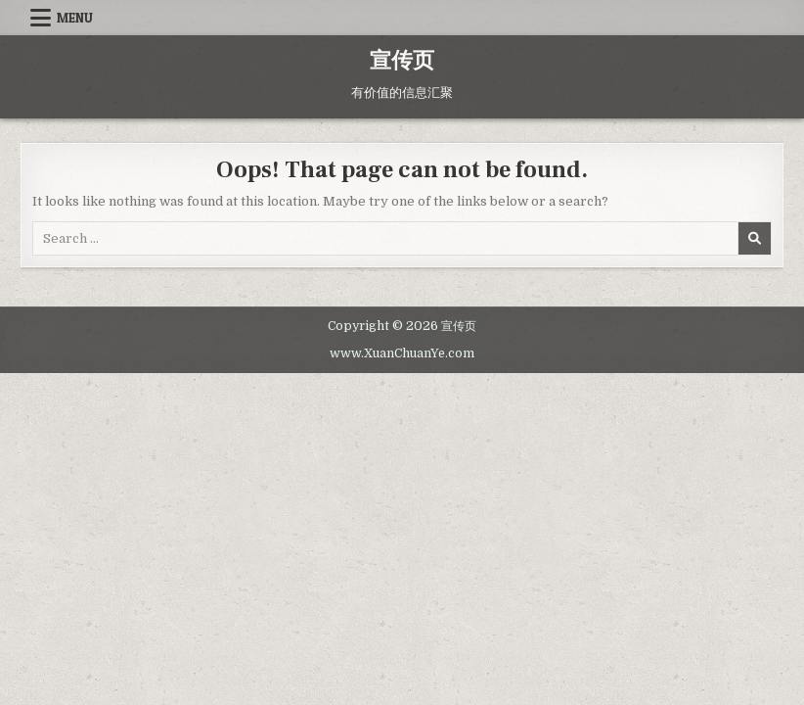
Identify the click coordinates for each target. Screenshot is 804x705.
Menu (75, 17)
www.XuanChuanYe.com (402, 353)
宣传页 (402, 60)
